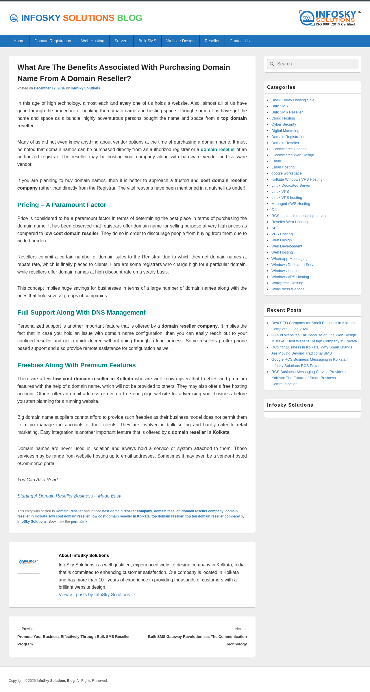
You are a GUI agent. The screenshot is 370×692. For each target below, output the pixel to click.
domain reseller (167, 511)
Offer (275, 210)
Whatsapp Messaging (289, 258)
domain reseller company (202, 511)
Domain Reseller (69, 511)
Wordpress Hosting (287, 283)
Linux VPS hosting (286, 197)
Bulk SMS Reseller (287, 112)
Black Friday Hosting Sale (292, 100)
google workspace (286, 173)
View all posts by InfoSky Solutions (97, 594)
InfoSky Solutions (85, 88)
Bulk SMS (147, 40)
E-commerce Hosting (288, 149)
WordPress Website (287, 289)
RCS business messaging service (299, 216)
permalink (79, 522)
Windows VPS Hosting (290, 277)
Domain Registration (52, 40)
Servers (121, 40)
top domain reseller (167, 516)
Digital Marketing (285, 131)
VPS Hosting (282, 234)
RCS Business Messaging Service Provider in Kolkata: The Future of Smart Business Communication (309, 378)
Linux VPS (280, 191)
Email (276, 161)
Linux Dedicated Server (290, 185)
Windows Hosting (285, 271)
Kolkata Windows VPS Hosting (297, 179)
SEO (275, 228)
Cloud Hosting (283, 118)
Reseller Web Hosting (289, 222)
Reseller (212, 40)
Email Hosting (283, 167)
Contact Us (240, 40)
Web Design (281, 240)
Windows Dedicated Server (294, 265)
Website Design (180, 40)
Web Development (286, 246)
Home (19, 40)
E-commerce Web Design (292, 155)
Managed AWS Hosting (290, 203)
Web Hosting (92, 40)
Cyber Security (283, 124)
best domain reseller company (127, 511)
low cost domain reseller (69, 516)
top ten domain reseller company (213, 516)
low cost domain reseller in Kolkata (121, 516)
